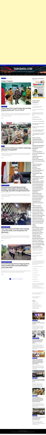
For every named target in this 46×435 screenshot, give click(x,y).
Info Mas (38, 74)
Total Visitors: (34, 308)
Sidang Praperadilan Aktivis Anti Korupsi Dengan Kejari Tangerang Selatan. (38, 418)
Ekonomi (42, 74)
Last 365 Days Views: (35, 306)
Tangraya (5, 106)
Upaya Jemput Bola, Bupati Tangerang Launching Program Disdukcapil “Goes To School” (16, 109)
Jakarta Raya (3, 185)
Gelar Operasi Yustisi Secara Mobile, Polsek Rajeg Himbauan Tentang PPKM (16, 149)
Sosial (21, 74)
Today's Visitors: (34, 303)
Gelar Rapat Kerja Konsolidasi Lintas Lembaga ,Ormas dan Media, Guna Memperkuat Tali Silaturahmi (15, 230)
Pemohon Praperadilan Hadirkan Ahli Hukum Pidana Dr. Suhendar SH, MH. (38, 380)
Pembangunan (37, 338)
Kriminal (10, 74)
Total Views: (34, 307)
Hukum (17, 74)
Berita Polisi (25, 74)
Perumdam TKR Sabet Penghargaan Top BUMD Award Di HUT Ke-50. (38, 322)
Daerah (6, 74)
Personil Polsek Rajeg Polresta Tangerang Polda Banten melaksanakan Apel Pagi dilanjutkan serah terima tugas (15, 265)
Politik (30, 74)
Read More (2, 198)
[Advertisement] (23, 14)
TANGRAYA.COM (23, 68)
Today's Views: (34, 302)
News (14, 74)
